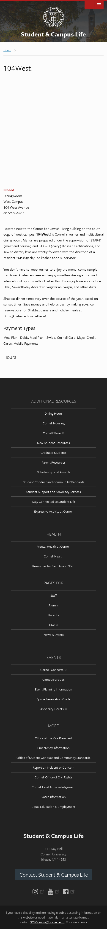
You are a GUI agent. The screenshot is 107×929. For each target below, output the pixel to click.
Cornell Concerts (53, 669)
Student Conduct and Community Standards (53, 482)
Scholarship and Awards (53, 472)
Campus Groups (53, 679)
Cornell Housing (54, 423)
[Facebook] (68, 891)
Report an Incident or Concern (53, 767)
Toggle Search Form (89, 4)
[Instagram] (39, 891)
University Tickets (53, 708)
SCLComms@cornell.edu (49, 922)
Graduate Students (53, 452)
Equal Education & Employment (53, 806)
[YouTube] (53, 891)
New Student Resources (53, 442)
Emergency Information (53, 747)
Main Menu (99, 4)
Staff (53, 595)
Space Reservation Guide (53, 699)
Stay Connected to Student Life (53, 501)
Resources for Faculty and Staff (53, 566)
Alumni (53, 605)
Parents (53, 615)
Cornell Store (53, 433)
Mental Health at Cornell (53, 546)
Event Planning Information (53, 689)
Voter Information (53, 796)
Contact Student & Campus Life (53, 874)
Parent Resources (53, 462)
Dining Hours (54, 413)
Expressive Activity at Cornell (53, 511)
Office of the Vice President (53, 738)
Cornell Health (53, 556)
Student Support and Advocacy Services (53, 491)
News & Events (54, 634)
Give (53, 624)
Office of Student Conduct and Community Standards (53, 757)
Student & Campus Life (53, 34)
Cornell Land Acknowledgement (54, 787)
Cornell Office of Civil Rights (53, 777)
